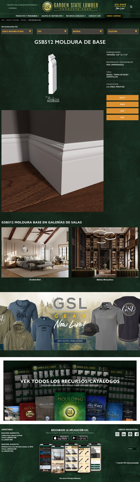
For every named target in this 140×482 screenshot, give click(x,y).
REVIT (122, 97)
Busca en (131, 6)
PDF (122, 117)
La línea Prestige (115, 87)
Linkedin (124, 434)
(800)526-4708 (11, 437)
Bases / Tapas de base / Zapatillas (117, 75)
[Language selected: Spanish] (133, 449)
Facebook (137, 434)
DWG (122, 104)
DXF (122, 111)
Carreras (13, 8)
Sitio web (70, 478)
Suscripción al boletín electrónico (22, 5)
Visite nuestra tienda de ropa (70, 341)
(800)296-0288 (11, 449)
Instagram (117, 434)
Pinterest (130, 434)
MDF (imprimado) (115, 65)
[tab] (27, 16)
